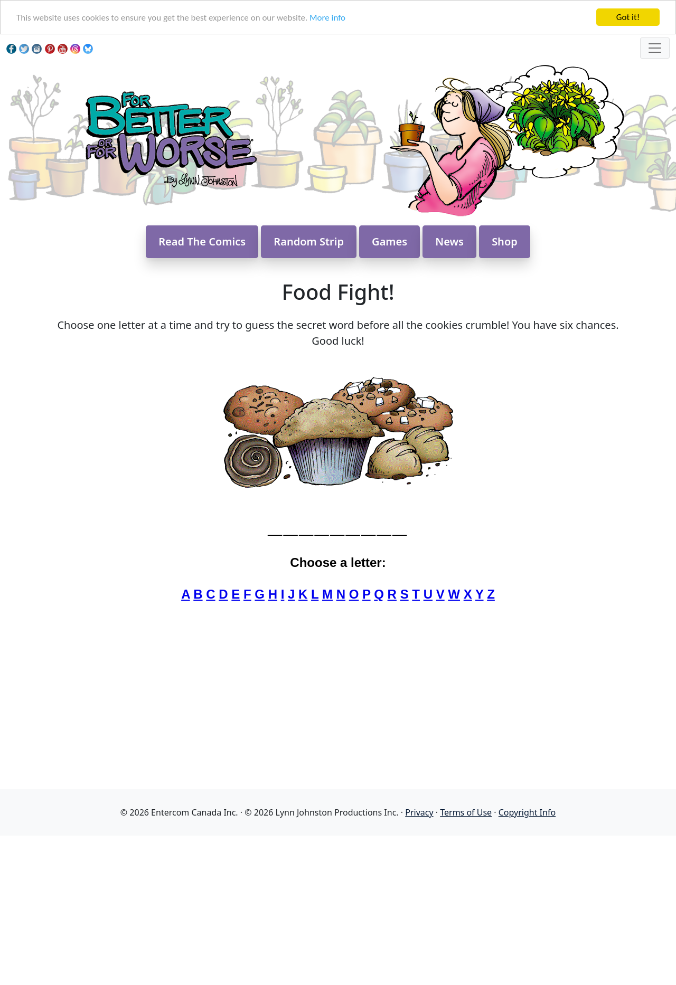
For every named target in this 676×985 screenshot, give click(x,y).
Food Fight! (337, 291)
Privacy (419, 812)
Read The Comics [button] (202, 241)
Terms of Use (466, 812)
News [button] (449, 241)
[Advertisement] (338, 909)
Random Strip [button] (309, 241)
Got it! (628, 17)
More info (327, 17)
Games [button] (389, 241)
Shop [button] (505, 241)
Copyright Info (527, 812)
